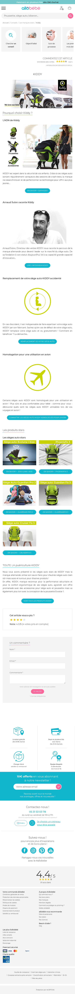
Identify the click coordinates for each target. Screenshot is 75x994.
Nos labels (42, 917)
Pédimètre (57, 975)
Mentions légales (45, 903)
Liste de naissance (9, 932)
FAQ (40, 926)
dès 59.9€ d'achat (19, 735)
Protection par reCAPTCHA (45, 990)
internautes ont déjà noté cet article (59, 65)
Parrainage (6, 943)
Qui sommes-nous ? (46, 894)
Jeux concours (8, 938)
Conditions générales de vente (13, 894)
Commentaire (16, 672)
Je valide (37, 691)
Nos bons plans (44, 897)
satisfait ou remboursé (18, 759)
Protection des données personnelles (15, 897)
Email (12, 661)
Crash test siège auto (38, 972)
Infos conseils (7, 935)
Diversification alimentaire (42, 975)
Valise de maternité (9, 940)
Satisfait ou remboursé (10, 913)
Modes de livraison (9, 905)
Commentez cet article (57, 58)
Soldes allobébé (44, 908)
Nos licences (43, 920)
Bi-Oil (65, 975)
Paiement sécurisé (10, 947)
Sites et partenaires (45, 914)
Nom (12, 649)
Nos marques (43, 900)
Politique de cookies (10, 903)
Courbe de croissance (21, 972)
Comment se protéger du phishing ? (51, 905)
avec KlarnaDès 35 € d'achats (56, 735)
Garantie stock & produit (11, 911)
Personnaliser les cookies (11, 900)
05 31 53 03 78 (56, 769)
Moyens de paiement (10, 908)
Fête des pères (37, 978)
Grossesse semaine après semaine (19, 975)
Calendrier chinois (53, 972)
